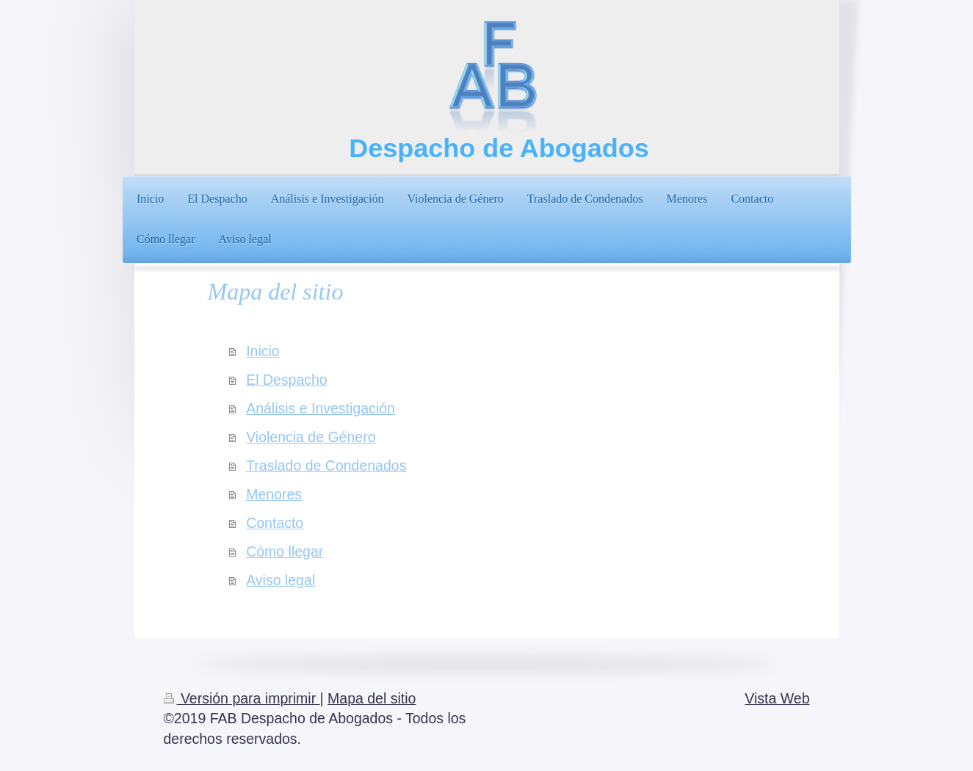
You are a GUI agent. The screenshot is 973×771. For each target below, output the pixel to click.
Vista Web (777, 698)
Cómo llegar (284, 551)
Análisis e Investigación (320, 408)
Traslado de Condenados (326, 465)
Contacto (274, 523)
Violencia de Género (310, 437)
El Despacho (287, 380)
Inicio (263, 351)
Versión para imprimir (242, 698)
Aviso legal (280, 580)
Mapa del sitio (372, 698)
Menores (274, 494)
